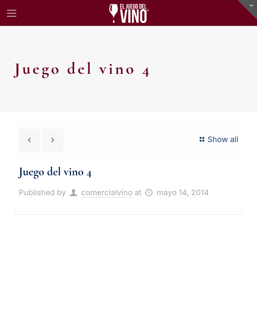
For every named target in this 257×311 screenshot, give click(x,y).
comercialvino (106, 192)
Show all (217, 139)
